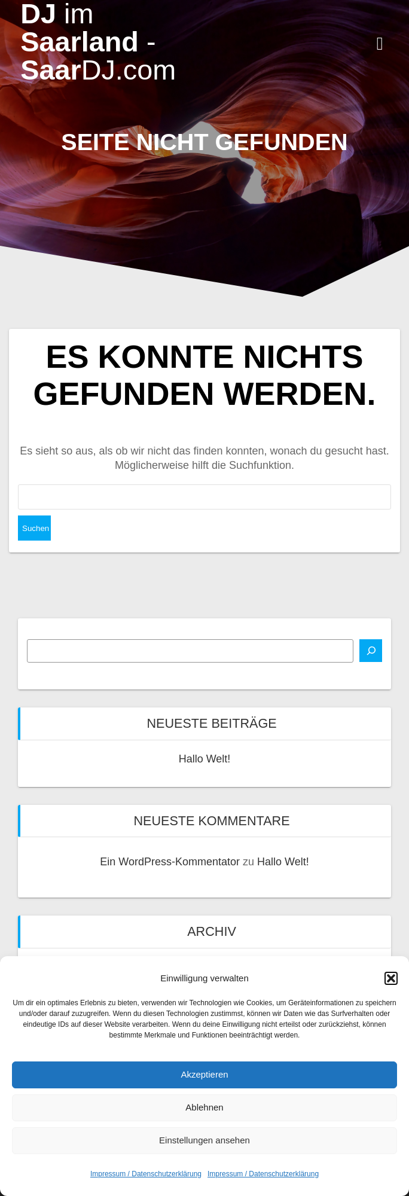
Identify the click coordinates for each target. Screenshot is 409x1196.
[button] (391, 978)
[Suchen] (370, 650)
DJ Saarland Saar (98, 42)
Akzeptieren (204, 1074)
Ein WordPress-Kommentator (170, 862)
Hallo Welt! (205, 759)
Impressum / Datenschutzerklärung (146, 1174)
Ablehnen (204, 1107)
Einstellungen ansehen (204, 1140)
